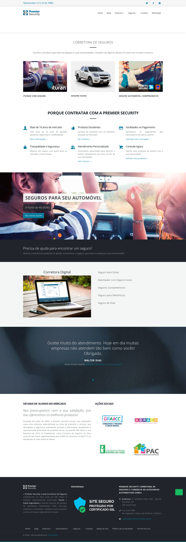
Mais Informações (39, 139)
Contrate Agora (134, 146)
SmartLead (52, 535)
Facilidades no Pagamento (140, 127)
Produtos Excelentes (89, 127)
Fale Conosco (85, 161)
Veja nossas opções (33, 215)
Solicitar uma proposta (137, 158)
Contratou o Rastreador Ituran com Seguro (103, 364)
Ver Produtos (85, 139)
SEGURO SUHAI (79, 96)
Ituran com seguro (34, 96)
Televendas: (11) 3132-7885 (38, 3)
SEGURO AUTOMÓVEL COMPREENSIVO (138, 96)
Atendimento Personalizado (93, 146)
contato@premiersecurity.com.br (137, 519)
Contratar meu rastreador (139, 139)
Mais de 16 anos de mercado (46, 127)
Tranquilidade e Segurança (44, 146)
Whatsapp (156, 13)
